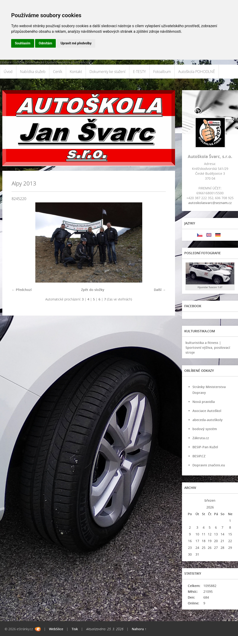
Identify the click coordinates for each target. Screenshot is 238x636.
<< (190, 500)
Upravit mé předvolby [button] (75, 43)
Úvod (8, 71)
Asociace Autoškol (206, 411)
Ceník (57, 71)
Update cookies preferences (22, 62)
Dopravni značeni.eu (208, 465)
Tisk (75, 629)
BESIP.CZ (198, 456)
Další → (160, 289)
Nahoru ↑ (139, 629)
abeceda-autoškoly (207, 420)
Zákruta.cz (200, 438)
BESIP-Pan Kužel (205, 447)
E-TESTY (139, 71)
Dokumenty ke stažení (107, 71)
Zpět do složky (92, 289)
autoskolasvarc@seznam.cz (210, 203)
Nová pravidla (203, 401)
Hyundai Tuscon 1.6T (210, 287)
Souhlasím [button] (22, 43)
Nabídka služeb (33, 71)
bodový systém (204, 429)
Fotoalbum (162, 71)
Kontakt (76, 71)
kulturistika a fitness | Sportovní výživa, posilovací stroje (207, 347)
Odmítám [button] (45, 43)
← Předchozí (22, 289)
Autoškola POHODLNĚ (196, 71)
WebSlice (56, 629)
